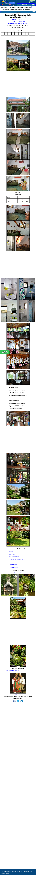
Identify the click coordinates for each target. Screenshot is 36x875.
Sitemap (7, 873)
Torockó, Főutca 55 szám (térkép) (17, 23)
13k (12, 2)
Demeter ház (18, 573)
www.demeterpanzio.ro (13, 670)
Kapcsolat (25, 871)
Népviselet (18, 684)
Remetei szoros (13, 564)
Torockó (25, 12)
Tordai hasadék (13, 562)
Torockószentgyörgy (14, 556)
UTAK (2, 7)
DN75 (6, 7)
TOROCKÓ (12, 7)
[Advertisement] (18, 84)
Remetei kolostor (13, 567)
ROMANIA (28, 4)
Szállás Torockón (24, 7)
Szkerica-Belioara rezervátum (17, 559)
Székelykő (12, 554)
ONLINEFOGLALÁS (4, 352)
